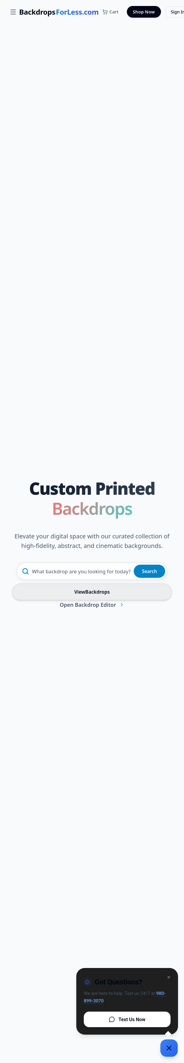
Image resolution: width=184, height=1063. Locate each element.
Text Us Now (127, 1019)
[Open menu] (13, 12)
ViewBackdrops (92, 592)
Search (149, 571)
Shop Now (144, 12)
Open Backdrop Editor (92, 604)
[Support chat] (169, 1048)
